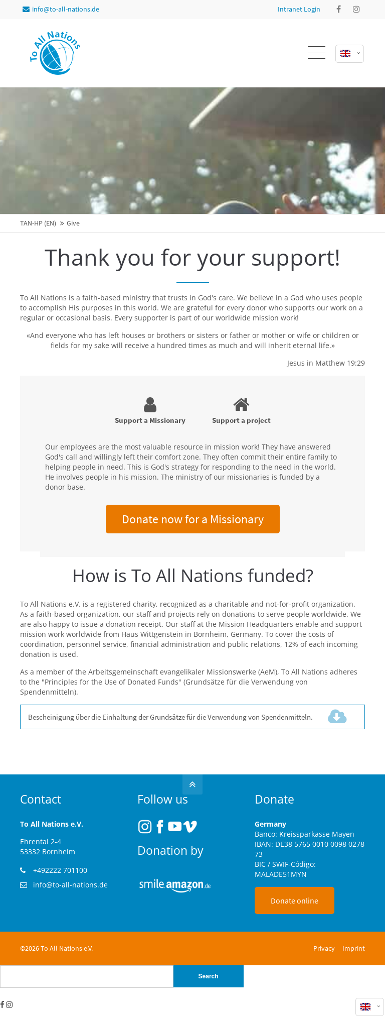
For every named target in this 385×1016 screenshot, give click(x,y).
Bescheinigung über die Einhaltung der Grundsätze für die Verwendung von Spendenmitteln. (188, 717)
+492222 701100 (60, 870)
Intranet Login (299, 9)
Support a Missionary (150, 410)
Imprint (353, 948)
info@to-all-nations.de (61, 9)
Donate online (294, 900)
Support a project (241, 410)
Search (209, 976)
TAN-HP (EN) (38, 223)
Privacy (324, 948)
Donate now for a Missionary (193, 519)
